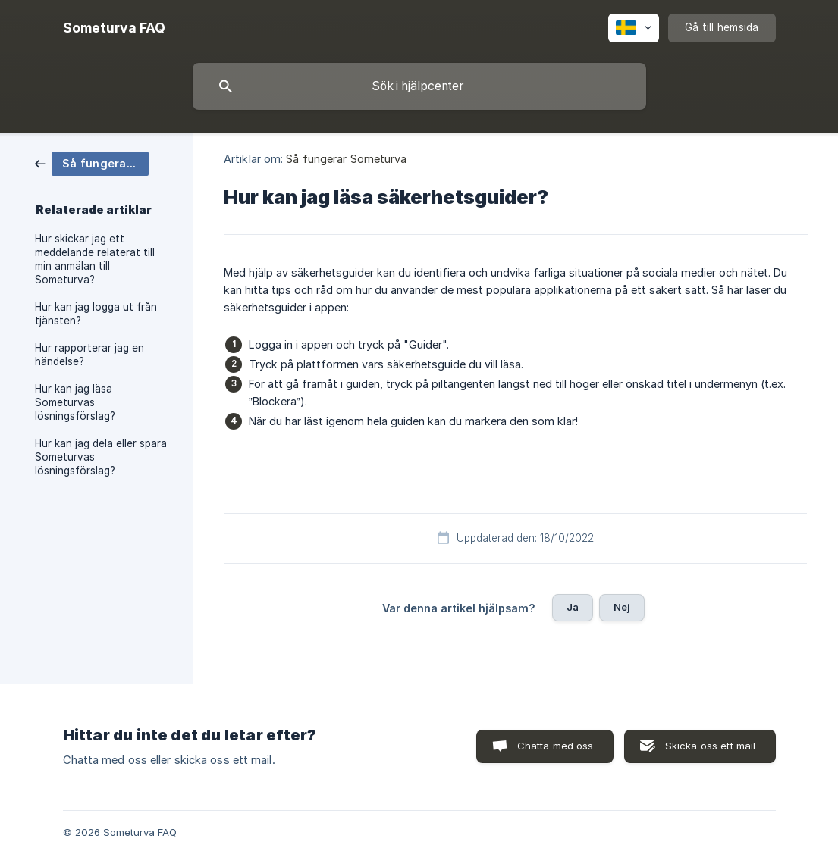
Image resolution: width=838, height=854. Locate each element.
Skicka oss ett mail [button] (710, 746)
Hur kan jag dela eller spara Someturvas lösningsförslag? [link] (101, 457)
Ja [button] (573, 607)
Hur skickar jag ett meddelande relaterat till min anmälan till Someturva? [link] (95, 259)
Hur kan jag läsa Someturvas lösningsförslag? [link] (75, 402)
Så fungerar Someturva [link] (346, 158)
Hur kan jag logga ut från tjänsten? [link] (96, 314)
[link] (92, 162)
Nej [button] (622, 607)
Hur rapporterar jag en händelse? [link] (89, 355)
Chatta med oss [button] (555, 746)
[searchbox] (419, 86)
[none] (114, 28)
